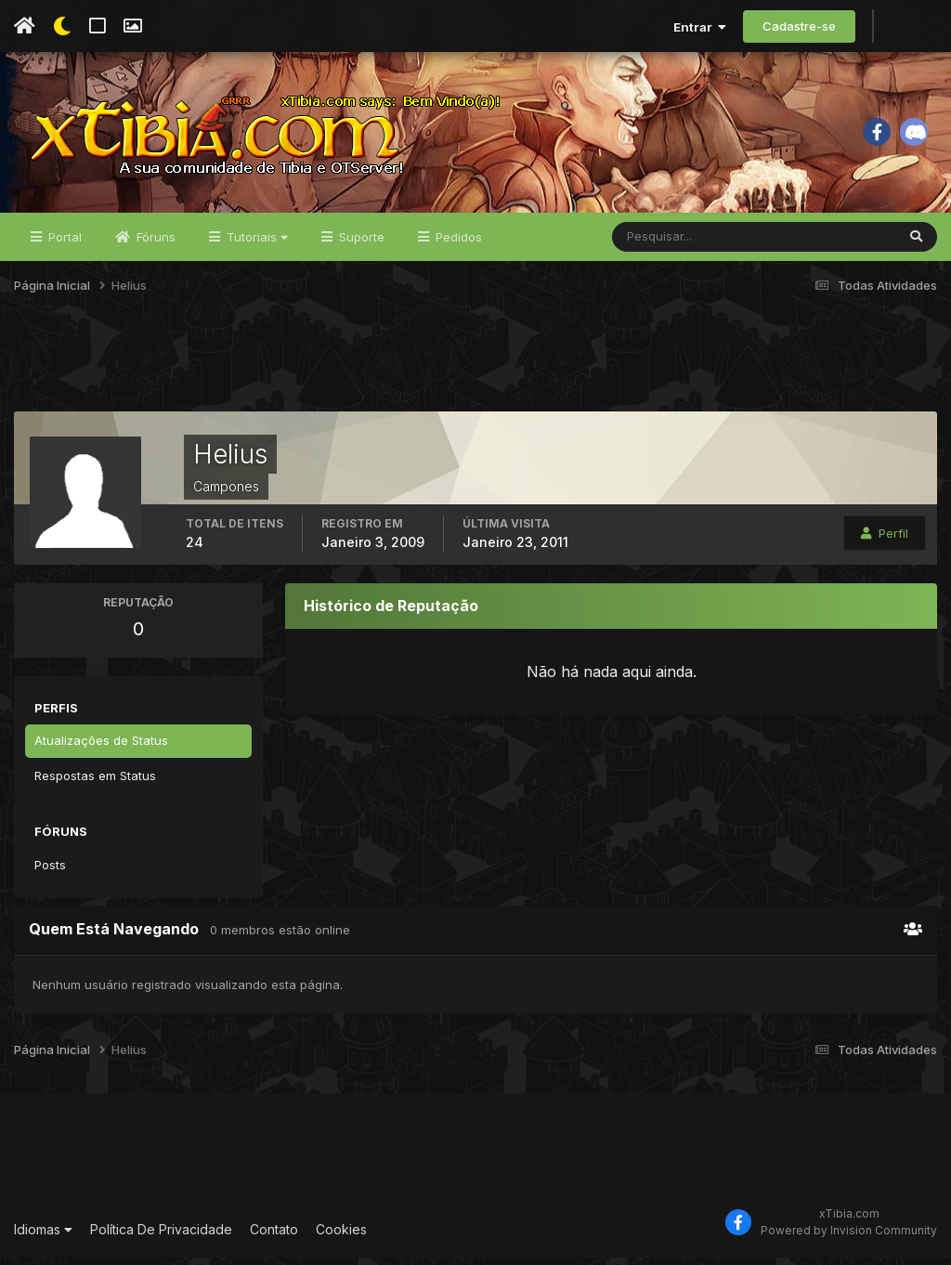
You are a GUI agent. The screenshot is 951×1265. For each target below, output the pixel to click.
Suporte (359, 243)
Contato (274, 1236)
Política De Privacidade (161, 1236)
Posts (50, 871)
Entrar (699, 27)
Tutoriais (255, 243)
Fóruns (154, 243)
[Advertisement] (475, 370)
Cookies (341, 1236)
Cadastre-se (799, 26)
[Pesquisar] (673, 243)
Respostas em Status (95, 782)
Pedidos (457, 243)
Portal (63, 243)
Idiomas (43, 1236)
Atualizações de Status (101, 746)
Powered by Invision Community (849, 1237)
